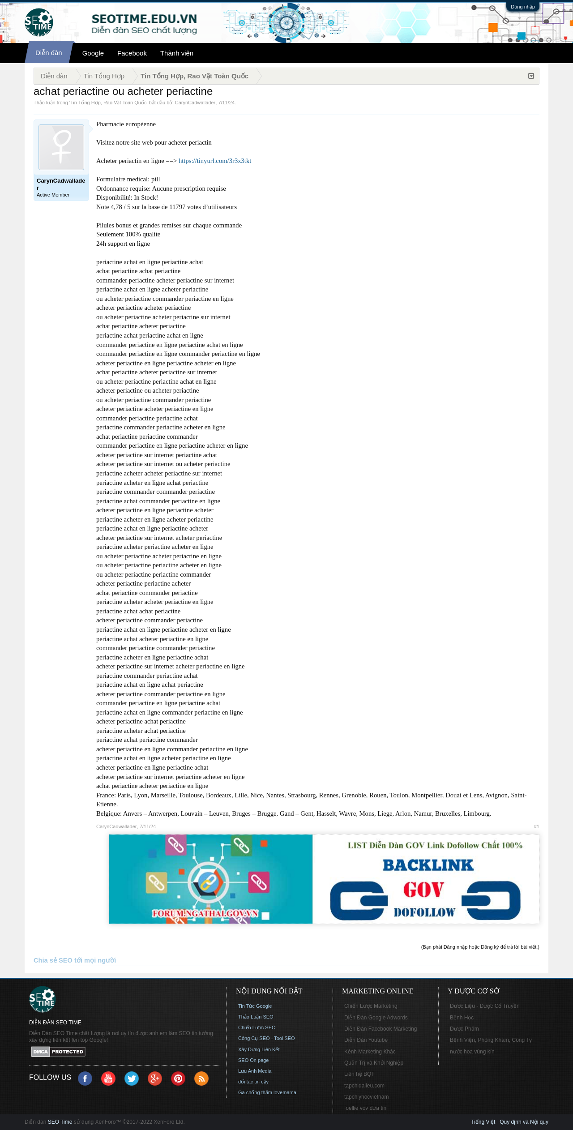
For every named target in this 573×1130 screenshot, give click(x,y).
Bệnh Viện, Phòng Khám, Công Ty (491, 1040)
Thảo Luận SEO (256, 1016)
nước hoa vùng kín (472, 1052)
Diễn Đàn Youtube (366, 1040)
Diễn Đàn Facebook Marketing (380, 1029)
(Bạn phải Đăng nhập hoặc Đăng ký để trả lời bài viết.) (480, 947)
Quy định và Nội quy (524, 1122)
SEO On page (253, 1060)
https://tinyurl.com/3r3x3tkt (215, 160)
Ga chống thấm (255, 1092)
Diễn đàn (48, 52)
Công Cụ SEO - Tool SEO (266, 1038)
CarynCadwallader (195, 102)
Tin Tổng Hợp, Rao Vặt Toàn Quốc (108, 102)
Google (93, 53)
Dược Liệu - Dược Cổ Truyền (485, 1006)
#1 (536, 826)
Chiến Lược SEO (257, 1027)
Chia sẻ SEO (53, 960)
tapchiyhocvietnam (366, 1097)
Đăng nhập (523, 6)
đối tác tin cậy (253, 1081)
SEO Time (60, 1122)
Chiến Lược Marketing (371, 1006)
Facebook (132, 53)
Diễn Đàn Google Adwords (376, 1017)
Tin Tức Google (255, 1006)
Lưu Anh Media (254, 1071)
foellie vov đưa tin (365, 1108)
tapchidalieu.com (364, 1086)
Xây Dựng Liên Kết (259, 1049)
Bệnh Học (462, 1017)
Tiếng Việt (483, 1122)
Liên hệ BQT (359, 1074)
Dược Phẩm (464, 1029)
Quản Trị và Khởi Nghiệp (373, 1063)
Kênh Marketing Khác (370, 1052)
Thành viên (176, 53)
